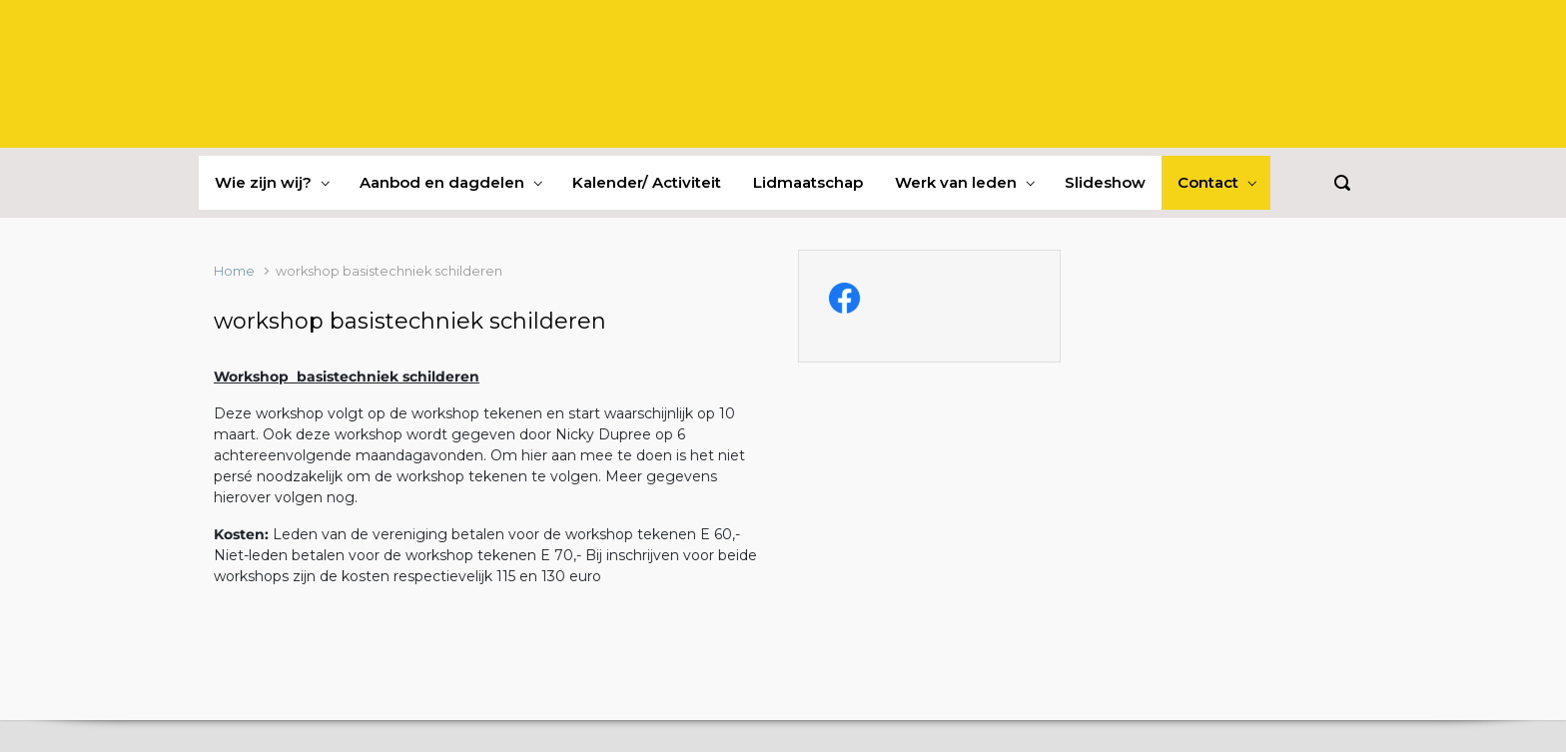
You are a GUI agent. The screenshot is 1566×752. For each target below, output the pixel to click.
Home (234, 271)
